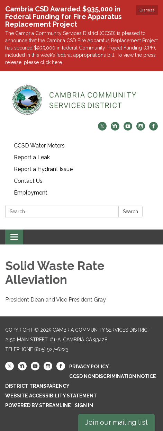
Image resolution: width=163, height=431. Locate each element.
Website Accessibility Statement (51, 395)
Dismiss (146, 10)
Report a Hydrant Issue (43, 169)
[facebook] (153, 128)
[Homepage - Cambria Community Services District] (81, 100)
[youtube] (128, 128)
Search (130, 211)
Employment (30, 192)
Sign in (84, 405)
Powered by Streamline (38, 405)
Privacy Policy (89, 366)
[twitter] (102, 128)
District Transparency (37, 386)
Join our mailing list (116, 422)
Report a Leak (32, 157)
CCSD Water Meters (39, 145)
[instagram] (140, 128)
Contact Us (28, 181)
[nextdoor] (115, 128)
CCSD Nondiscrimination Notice (112, 376)
